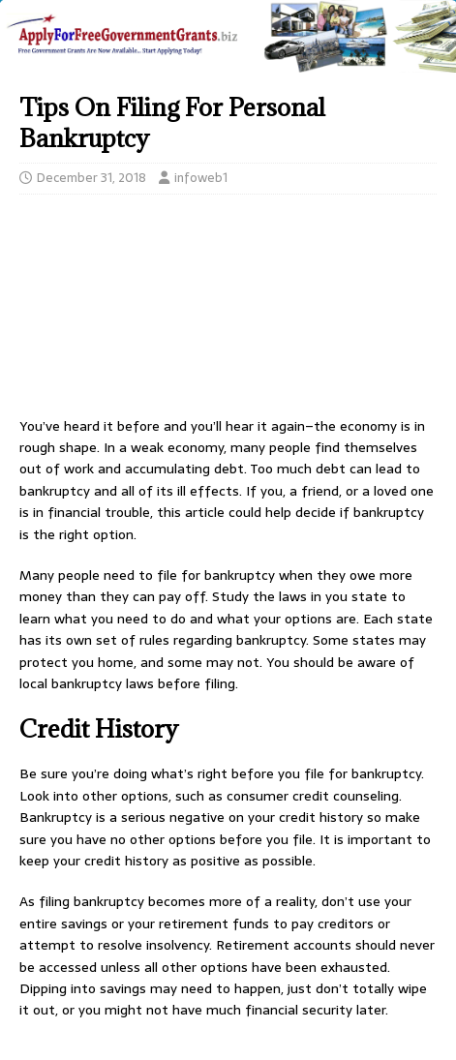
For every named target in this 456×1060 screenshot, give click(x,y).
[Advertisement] (228, 311)
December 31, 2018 (91, 177)
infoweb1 (201, 177)
